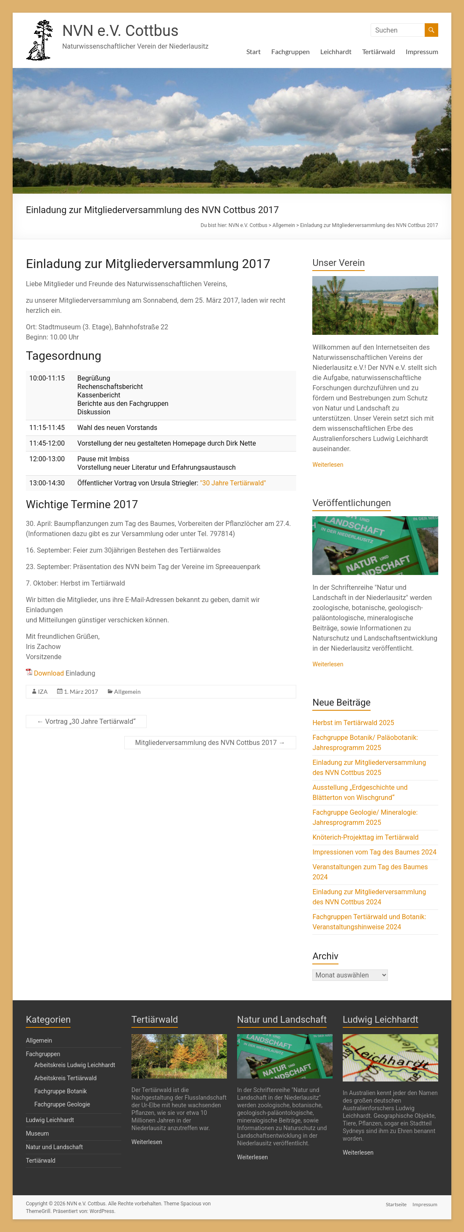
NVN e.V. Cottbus (120, 31)
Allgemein (127, 691)
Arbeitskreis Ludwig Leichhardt (74, 1065)
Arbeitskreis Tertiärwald (65, 1078)
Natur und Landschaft (54, 1147)
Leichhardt (336, 51)
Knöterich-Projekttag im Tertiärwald (365, 837)
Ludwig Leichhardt (50, 1120)
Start (253, 51)
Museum (37, 1133)
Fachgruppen (290, 51)
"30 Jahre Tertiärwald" (233, 483)
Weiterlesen (327, 464)
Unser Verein (338, 262)
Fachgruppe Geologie (62, 1104)
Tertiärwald (378, 51)
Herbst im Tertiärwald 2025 (353, 723)
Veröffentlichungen (351, 503)
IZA (43, 691)
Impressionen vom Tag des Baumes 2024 (374, 852)
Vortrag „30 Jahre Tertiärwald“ (86, 721)
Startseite (396, 1203)
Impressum (422, 51)
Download (49, 673)
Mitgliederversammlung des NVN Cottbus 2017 (210, 743)
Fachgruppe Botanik (60, 1091)
